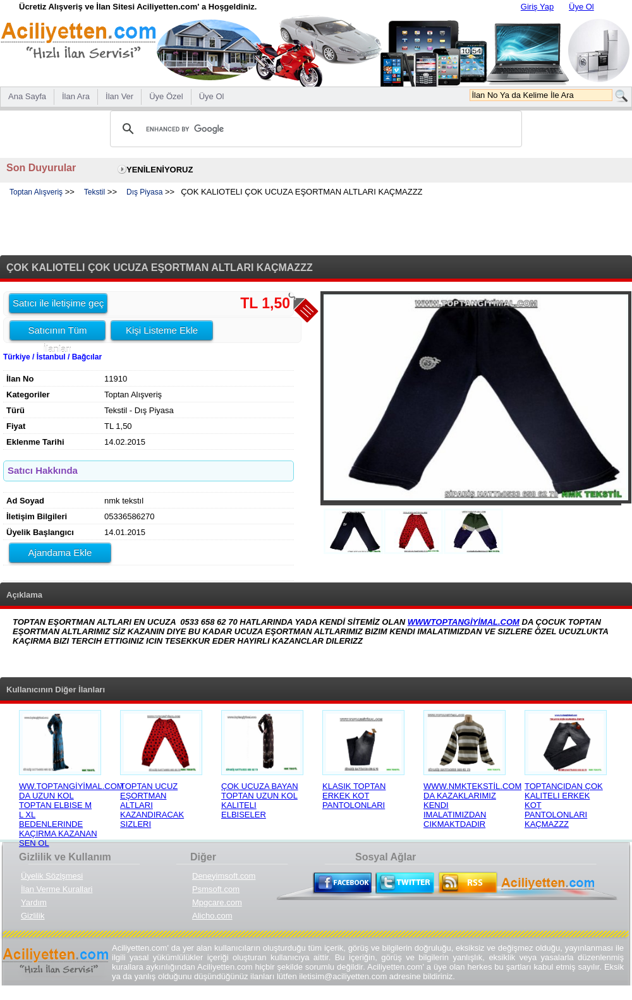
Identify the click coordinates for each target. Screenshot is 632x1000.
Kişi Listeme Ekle (162, 330)
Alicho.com (212, 915)
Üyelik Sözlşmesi (52, 876)
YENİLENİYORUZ (159, 169)
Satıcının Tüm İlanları (57, 332)
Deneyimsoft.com (223, 876)
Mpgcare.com (217, 902)
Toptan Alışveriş (36, 192)
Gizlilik (33, 915)
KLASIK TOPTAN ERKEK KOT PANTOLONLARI (354, 795)
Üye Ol (581, 6)
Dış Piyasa (144, 192)
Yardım (34, 902)
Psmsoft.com (216, 889)
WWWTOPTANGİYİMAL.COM (464, 622)
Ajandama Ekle (60, 552)
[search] (314, 128)
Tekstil (94, 192)
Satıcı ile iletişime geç (58, 303)
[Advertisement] (316, 226)
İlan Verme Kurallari (56, 889)
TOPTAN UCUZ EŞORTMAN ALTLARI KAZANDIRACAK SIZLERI (152, 805)
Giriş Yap (537, 6)
